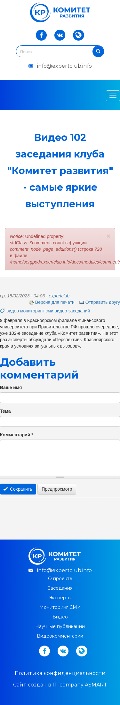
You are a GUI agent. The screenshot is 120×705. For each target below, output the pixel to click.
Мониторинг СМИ (60, 607)
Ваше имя (11, 387)
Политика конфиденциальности (60, 673)
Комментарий (16, 434)
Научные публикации (60, 626)
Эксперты (60, 598)
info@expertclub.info (64, 66)
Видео (60, 617)
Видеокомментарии (60, 636)
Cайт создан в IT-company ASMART (60, 685)
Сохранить (17, 489)
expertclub (59, 295)
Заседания (60, 588)
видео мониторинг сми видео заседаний (48, 310)
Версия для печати (52, 302)
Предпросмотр (57, 489)
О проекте (60, 578)
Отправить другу (99, 302)
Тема (5, 411)
